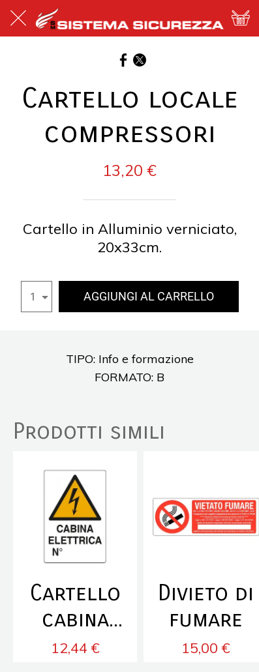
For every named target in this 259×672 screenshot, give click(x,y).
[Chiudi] (18, 18)
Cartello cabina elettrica (75, 606)
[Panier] (240, 18)
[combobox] (36, 296)
